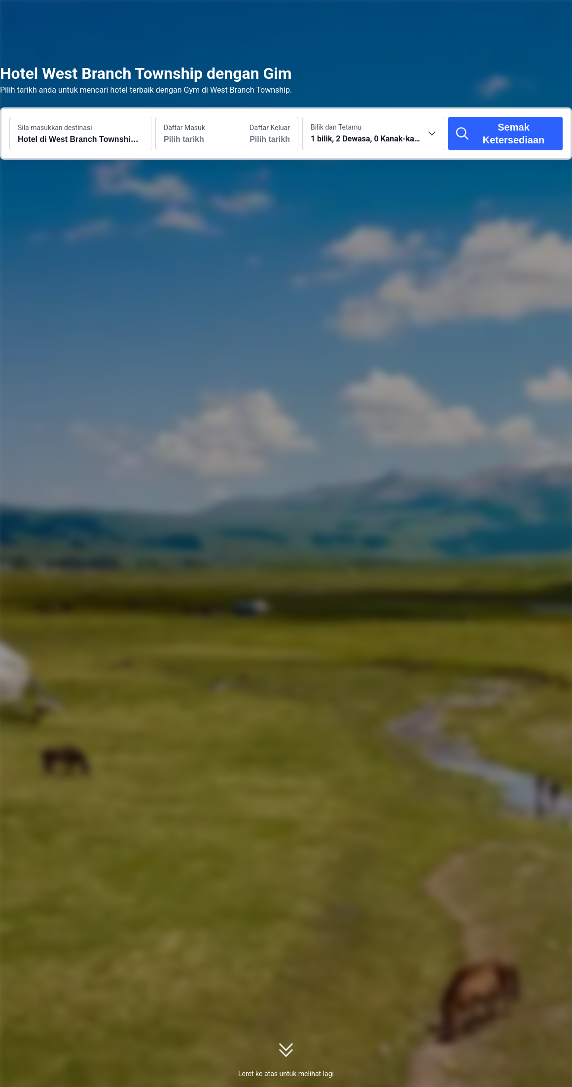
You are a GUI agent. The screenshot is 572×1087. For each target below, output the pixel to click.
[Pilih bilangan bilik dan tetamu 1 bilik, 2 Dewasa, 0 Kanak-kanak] (373, 133)
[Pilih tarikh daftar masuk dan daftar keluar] (191, 133)
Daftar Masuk (184, 128)
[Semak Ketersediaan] (505, 133)
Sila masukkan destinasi (55, 128)
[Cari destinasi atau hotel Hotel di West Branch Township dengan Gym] (80, 133)
